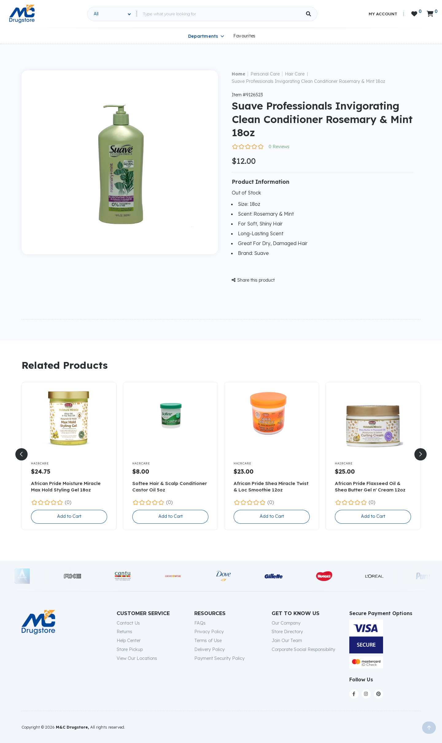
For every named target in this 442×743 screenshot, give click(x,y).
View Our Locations (137, 658)
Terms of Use (208, 640)
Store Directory (287, 631)
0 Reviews (279, 146)
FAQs (200, 623)
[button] (21, 454)
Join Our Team (287, 640)
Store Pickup (130, 649)
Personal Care (265, 74)
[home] (22, 14)
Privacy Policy (209, 631)
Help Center (129, 640)
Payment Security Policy (219, 658)
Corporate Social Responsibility (303, 649)
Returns (124, 631)
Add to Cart (69, 516)
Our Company (286, 623)
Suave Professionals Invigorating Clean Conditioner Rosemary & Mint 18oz (308, 81)
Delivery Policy (209, 649)
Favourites (244, 36)
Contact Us (128, 623)
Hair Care (294, 74)
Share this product (253, 280)
